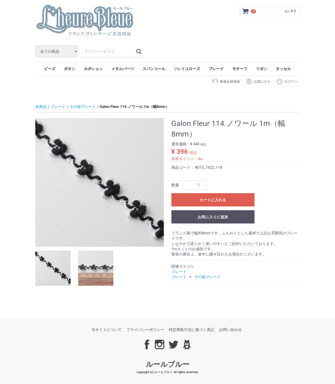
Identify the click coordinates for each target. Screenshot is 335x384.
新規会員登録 (226, 81)
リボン (261, 69)
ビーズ (49, 69)
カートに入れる (213, 200)
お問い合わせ (230, 329)
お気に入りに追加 (213, 217)
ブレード (216, 69)
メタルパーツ (122, 69)
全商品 (41, 107)
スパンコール (154, 69)
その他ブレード (82, 107)
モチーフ (239, 69)
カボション (93, 69)
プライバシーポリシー (145, 329)
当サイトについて (106, 329)
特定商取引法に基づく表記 (191, 329)
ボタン (69, 69)
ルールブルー (167, 364)
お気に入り (258, 81)
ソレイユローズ (187, 69)
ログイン (287, 81)
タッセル (283, 69)
